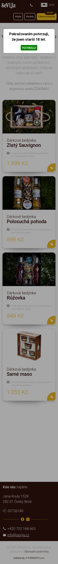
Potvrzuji (29, 47)
